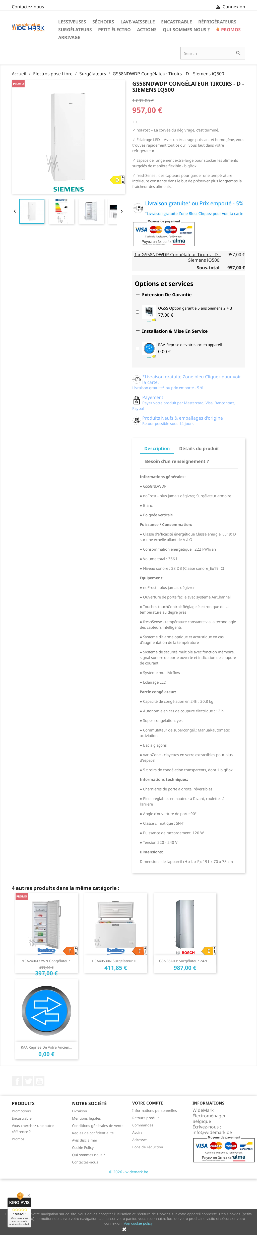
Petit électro (114, 29)
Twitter (28, 1081)
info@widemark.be (212, 1132)
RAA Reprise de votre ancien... (46, 1047)
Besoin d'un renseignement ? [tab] (177, 461)
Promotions (21, 1111)
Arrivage (69, 37)
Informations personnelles (154, 1110)
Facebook (17, 1081)
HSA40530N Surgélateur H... (115, 960)
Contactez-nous (28, 7)
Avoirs (137, 1132)
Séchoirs (103, 22)
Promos (230, 29)
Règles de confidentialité (93, 1132)
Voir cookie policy (138, 1223)
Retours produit (145, 1117)
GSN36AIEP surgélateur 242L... (185, 960)
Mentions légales (86, 1118)
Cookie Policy (83, 1147)
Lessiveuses (72, 22)
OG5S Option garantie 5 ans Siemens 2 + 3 (195, 308)
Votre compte (147, 1103)
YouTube (39, 1081)
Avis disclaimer (84, 1140)
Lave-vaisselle (137, 22)
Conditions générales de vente (97, 1125)
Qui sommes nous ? (186, 29)
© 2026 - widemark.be (128, 1171)
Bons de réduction (147, 1147)
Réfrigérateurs (217, 22)
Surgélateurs (75, 29)
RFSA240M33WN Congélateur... (47, 960)
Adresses (140, 1139)
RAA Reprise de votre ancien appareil (190, 344)
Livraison (79, 1111)
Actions (147, 29)
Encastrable (176, 22)
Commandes (142, 1125)
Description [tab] (157, 448)
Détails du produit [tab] (199, 448)
